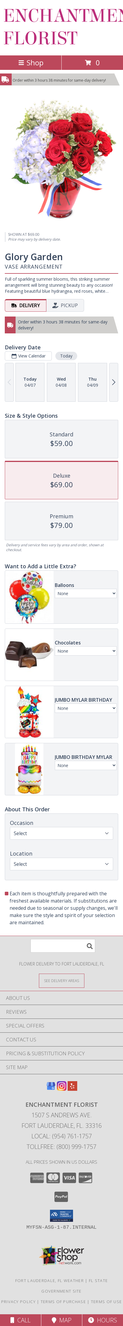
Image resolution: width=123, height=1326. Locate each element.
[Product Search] (63, 946)
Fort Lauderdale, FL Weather (49, 1280)
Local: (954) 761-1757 (61, 1136)
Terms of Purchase (63, 1301)
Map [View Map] (62, 1320)
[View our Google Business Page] (51, 1088)
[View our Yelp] (72, 1088)
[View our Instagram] (61, 1088)
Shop (30, 62)
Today (66, 356)
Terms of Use (106, 1301)
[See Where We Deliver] (61, 980)
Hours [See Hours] (102, 1320)
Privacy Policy (18, 1301)
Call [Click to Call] (20, 1320)
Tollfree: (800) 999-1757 (61, 1147)
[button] (61, 1216)
